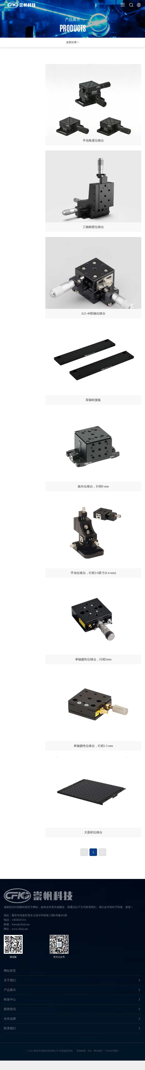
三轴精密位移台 (93, 192)
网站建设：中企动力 (104, 1050)
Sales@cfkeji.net (21, 924)
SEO (90, 1050)
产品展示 (72, 23)
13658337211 (19, 920)
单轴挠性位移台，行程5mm (93, 624)
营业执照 (81, 1050)
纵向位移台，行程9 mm (93, 451)
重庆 (116, 1050)
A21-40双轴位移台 (93, 278)
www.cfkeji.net (20, 929)
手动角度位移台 (93, 105)
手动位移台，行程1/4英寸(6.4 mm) (93, 537)
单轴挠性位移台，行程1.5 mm (93, 710)
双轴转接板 (93, 365)
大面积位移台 (93, 797)
